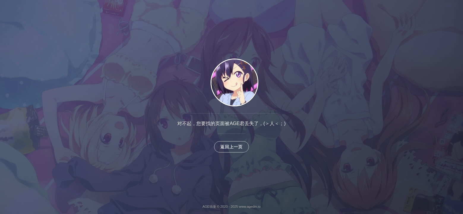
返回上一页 (231, 146)
